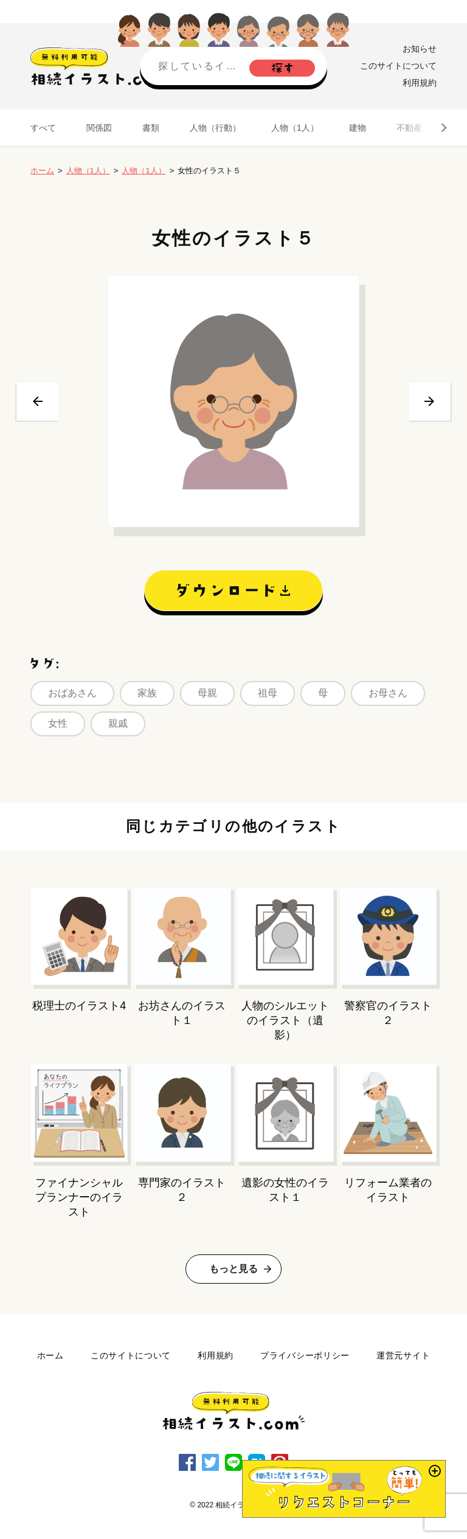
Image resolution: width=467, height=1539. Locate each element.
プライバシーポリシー (305, 1355)
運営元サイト (403, 1355)
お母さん (387, 693)
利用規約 (420, 83)
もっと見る (233, 1269)
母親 (207, 693)
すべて (43, 128)
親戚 (118, 723)
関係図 (99, 128)
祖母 (267, 693)
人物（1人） (295, 128)
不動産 (409, 128)
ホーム (42, 170)
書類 (150, 128)
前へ (37, 401)
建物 (357, 128)
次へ (429, 401)
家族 (147, 693)
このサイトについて (398, 66)
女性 (57, 723)
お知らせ (420, 49)
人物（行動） (215, 128)
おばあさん (72, 693)
